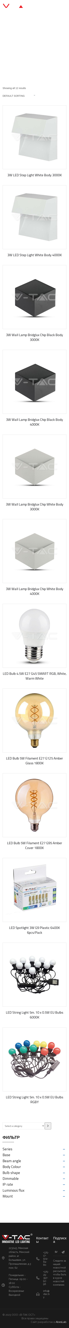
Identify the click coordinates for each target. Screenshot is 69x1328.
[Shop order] (21, 96)
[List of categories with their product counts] (24, 1125)
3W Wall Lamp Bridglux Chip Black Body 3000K (34, 337)
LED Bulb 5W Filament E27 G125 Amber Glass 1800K (34, 761)
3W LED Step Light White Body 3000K (34, 175)
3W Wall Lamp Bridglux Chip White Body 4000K (34, 591)
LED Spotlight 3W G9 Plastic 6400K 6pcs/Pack (34, 930)
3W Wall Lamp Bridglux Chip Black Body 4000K (34, 422)
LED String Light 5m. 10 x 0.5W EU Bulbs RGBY (34, 1099)
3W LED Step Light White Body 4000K (34, 255)
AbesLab (61, 1322)
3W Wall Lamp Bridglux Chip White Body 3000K (34, 507)
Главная (8, 45)
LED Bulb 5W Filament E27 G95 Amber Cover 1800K (34, 845)
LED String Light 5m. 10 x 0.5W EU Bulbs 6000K (34, 1015)
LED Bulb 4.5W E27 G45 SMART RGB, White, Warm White (34, 676)
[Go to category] (48, 1125)
